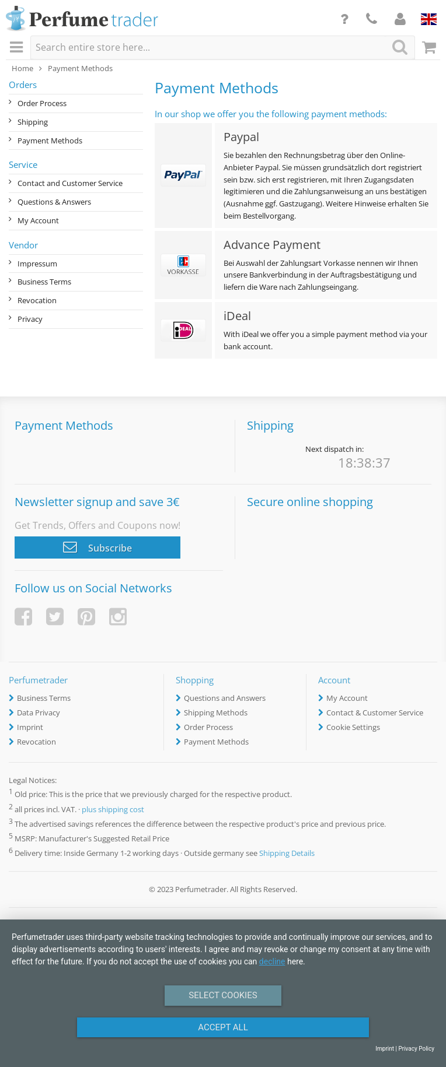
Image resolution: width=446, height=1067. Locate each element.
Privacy (30, 319)
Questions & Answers (54, 201)
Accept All (223, 1027)
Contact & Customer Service (374, 712)
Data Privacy (38, 712)
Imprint (30, 727)
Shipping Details (287, 853)
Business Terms (44, 281)
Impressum (37, 263)
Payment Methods (50, 140)
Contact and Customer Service (70, 183)
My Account (38, 220)
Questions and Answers (225, 698)
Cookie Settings (353, 727)
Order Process (42, 103)
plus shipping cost (113, 809)
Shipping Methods (216, 712)
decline (272, 961)
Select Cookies (223, 995)
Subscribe (97, 546)
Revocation (37, 300)
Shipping (33, 122)
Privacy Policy (416, 1048)
